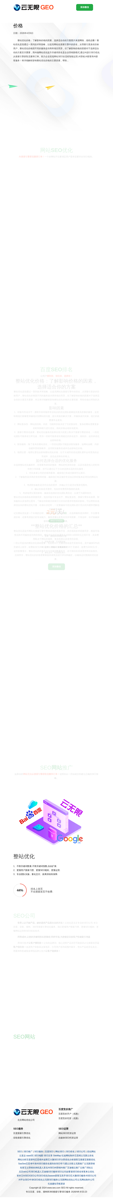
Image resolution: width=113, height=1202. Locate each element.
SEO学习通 (61, 1163)
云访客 (70, 1163)
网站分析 (22, 1159)
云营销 (30, 1167)
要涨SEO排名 (74, 1172)
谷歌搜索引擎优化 (21, 1138)
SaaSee (22, 1163)
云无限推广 (78, 1163)
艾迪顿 (70, 1167)
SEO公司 (80, 1151)
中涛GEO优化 (36, 1180)
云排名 (90, 1155)
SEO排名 (70, 1151)
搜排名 (46, 1163)
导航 (58, 1184)
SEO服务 (38, 1151)
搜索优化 (91, 1159)
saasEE (30, 1155)
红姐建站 (52, 1184)
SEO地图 (38, 1155)
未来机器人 (38, 1167)
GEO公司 (34, 1176)
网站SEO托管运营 (67, 1133)
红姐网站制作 (68, 1155)
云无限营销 (89, 1163)
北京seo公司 (25, 1172)
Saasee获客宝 (54, 1176)
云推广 (77, 1167)
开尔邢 (62, 1159)
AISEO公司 (90, 1176)
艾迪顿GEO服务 (49, 1172)
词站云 (89, 1167)
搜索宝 (83, 1159)
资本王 (20, 1176)
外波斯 (44, 1159)
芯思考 (29, 1163)
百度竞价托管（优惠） (69, 1118)
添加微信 (84, 7)
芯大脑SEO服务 (78, 1176)
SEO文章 (48, 1155)
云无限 (84, 1155)
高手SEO (65, 1176)
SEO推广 (28, 1151)
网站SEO (59, 1151)
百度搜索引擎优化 (21, 1133)
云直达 (22, 1155)
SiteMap (57, 1155)
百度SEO (49, 1151)
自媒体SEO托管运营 (68, 1138)
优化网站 (91, 1151)
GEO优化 (43, 1176)
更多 (63, 1184)
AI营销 (57, 1167)
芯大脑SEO (53, 1159)
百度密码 (30, 1159)
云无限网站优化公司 (67, 1180)
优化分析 (69, 1159)
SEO (19, 1151)
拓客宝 (23, 1167)
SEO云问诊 (62, 1172)
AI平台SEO (24, 1180)
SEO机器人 (36, 1172)
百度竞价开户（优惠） (69, 1114)
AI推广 (64, 1167)
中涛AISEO (37, 1163)
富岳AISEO (49, 1167)
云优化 (91, 1172)
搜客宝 (77, 1159)
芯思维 (77, 1155)
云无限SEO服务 (50, 1180)
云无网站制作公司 (85, 1180)
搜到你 (53, 1163)
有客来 (84, 1172)
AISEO (26, 1176)
